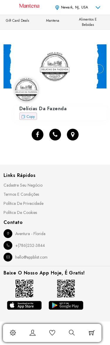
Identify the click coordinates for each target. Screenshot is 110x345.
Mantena (52, 20)
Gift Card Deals (17, 20)
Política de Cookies (20, 212)
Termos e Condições (21, 194)
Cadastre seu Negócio (23, 185)
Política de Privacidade (23, 203)
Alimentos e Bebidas (88, 22)
